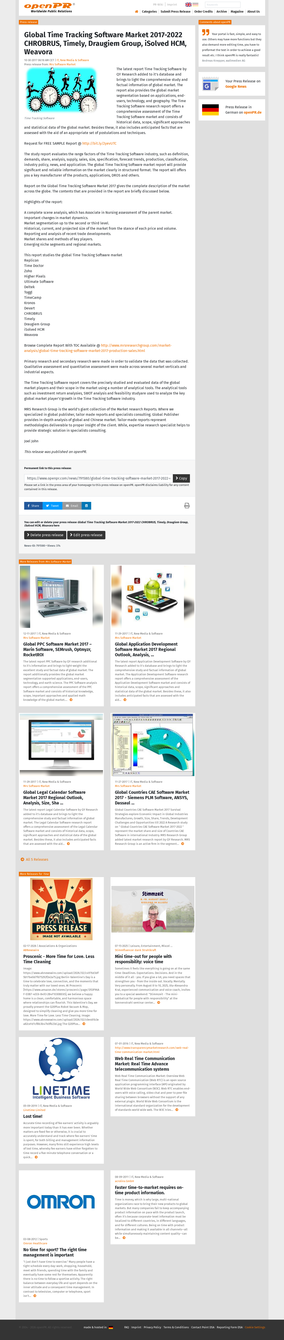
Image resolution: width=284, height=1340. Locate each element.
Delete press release (45, 535)
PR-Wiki (158, 4)
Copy (181, 478)
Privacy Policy (152, 1327)
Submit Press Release (176, 12)
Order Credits (203, 12)
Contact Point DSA (202, 1327)
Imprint (172, 4)
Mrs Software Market (62, 64)
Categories (149, 12)
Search (250, 5)
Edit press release (86, 535)
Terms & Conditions (176, 1327)
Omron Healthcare (35, 1243)
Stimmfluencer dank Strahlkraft (135, 950)
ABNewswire (31, 950)
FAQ (126, 1327)
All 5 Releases (33, 859)
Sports (43, 1239)
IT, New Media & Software (73, 60)
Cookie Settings (255, 1327)
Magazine (237, 12)
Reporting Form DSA (230, 1327)
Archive (222, 12)
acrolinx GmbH (124, 1181)
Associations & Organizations (58, 946)
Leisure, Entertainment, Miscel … (151, 946)
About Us (253, 12)
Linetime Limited (34, 1110)
